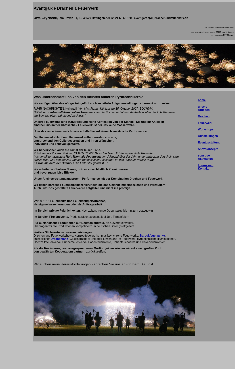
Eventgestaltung (209, 142)
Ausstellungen (208, 135)
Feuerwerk (205, 122)
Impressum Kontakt (205, 167)
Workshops (206, 129)
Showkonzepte (208, 149)
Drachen (203, 116)
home (202, 100)
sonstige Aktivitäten (205, 157)
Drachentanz (59, 238)
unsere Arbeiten (204, 108)
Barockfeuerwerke (152, 235)
